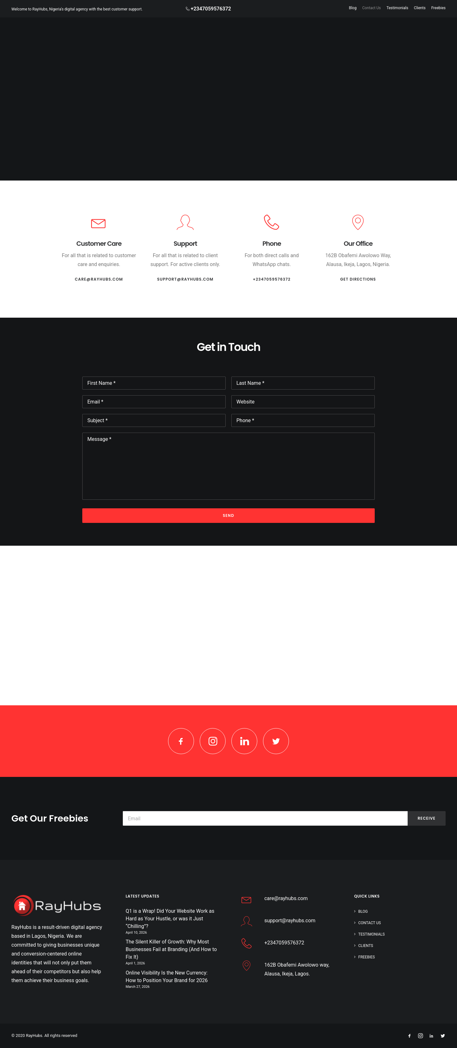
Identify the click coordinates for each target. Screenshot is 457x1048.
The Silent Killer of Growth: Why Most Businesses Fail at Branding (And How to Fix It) (171, 949)
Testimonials (397, 8)
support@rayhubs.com (185, 279)
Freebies (438, 8)
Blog (352, 8)
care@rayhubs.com (99, 279)
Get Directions (358, 279)
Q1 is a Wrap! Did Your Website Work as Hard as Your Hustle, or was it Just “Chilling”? (170, 918)
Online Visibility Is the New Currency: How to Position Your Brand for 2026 (167, 976)
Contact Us (371, 8)
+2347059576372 (272, 279)
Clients (420, 8)
